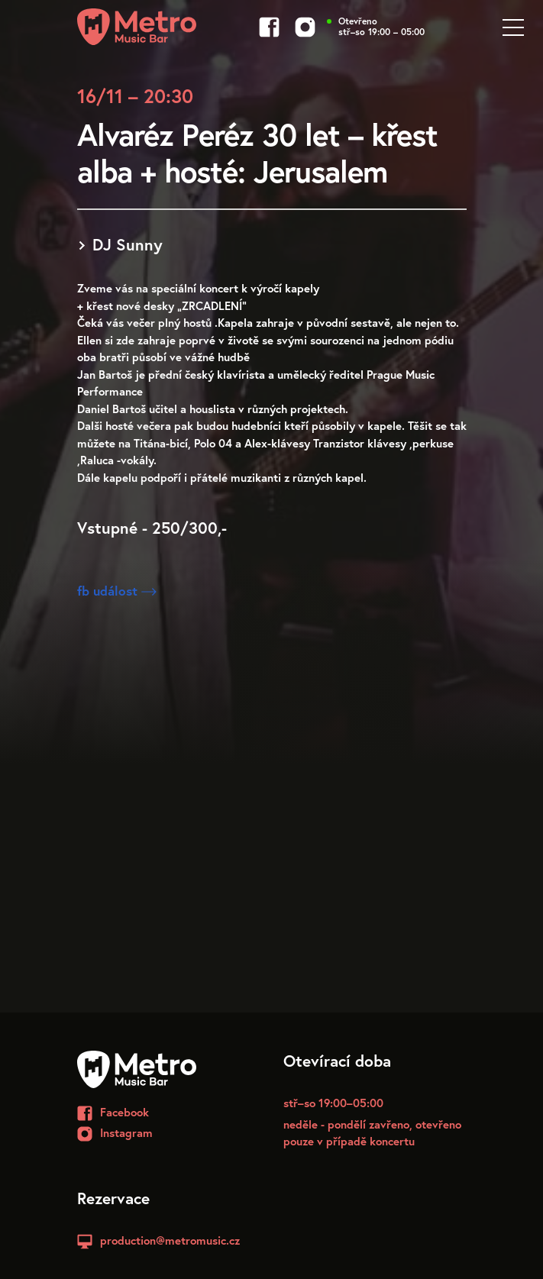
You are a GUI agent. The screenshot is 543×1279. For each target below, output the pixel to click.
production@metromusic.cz (170, 1240)
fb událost (117, 590)
